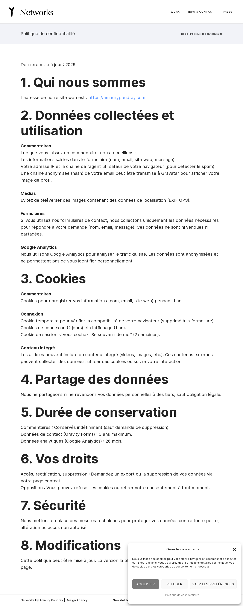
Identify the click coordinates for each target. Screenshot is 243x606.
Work (175, 11)
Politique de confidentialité (182, 595)
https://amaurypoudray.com (116, 97)
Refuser (174, 584)
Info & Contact (201, 11)
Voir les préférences (213, 584)
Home (184, 33)
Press (227, 11)
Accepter (145, 584)
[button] (234, 549)
